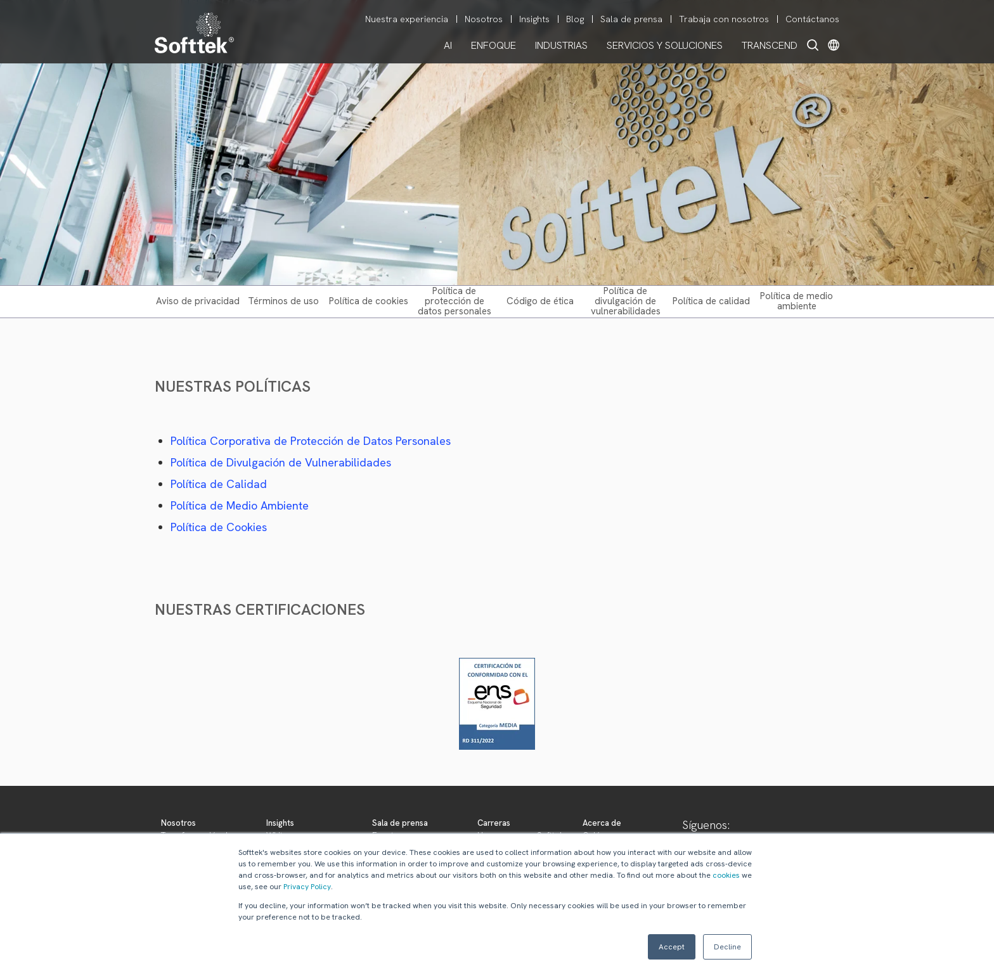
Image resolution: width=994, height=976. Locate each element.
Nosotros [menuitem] (484, 19)
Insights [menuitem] (534, 19)
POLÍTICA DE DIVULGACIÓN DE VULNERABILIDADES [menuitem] (626, 301)
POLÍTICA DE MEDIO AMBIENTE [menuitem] (796, 301)
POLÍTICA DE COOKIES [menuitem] (368, 301)
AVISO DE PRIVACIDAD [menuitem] (198, 301)
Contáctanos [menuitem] (812, 19)
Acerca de (602, 823)
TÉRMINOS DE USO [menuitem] (283, 301)
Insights (280, 823)
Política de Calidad (219, 484)
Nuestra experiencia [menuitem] (406, 19)
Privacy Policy (307, 887)
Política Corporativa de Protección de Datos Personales (311, 440)
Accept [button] (672, 947)
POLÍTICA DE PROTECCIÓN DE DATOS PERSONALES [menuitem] (454, 301)
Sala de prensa (400, 823)
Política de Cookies (219, 527)
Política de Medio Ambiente (240, 505)
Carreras (493, 823)
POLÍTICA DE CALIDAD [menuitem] (711, 301)
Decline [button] (727, 947)
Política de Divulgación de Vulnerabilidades (281, 462)
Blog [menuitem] (575, 19)
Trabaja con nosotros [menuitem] (724, 19)
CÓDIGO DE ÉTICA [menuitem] (540, 301)
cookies (726, 875)
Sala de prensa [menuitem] (631, 19)
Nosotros (178, 823)
